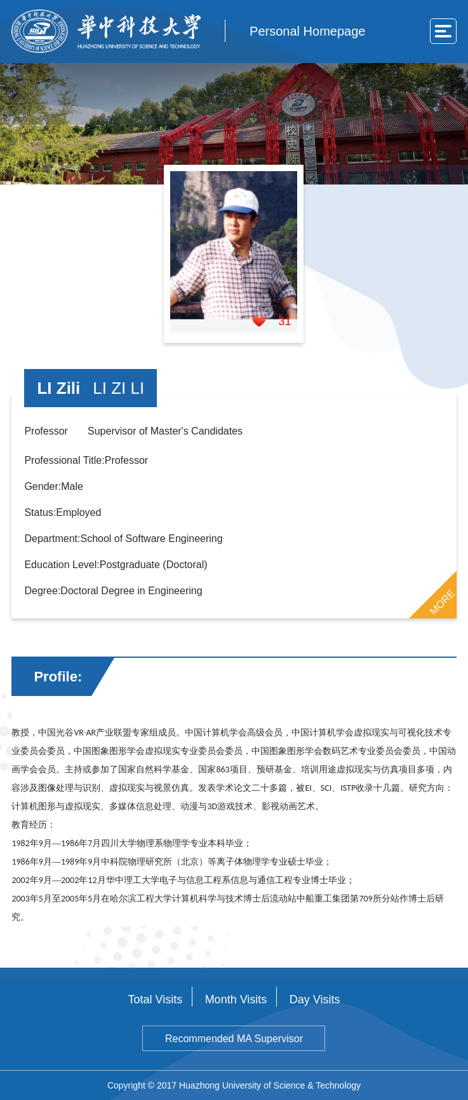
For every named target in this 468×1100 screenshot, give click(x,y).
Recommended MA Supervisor (234, 1038)
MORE (442, 601)
